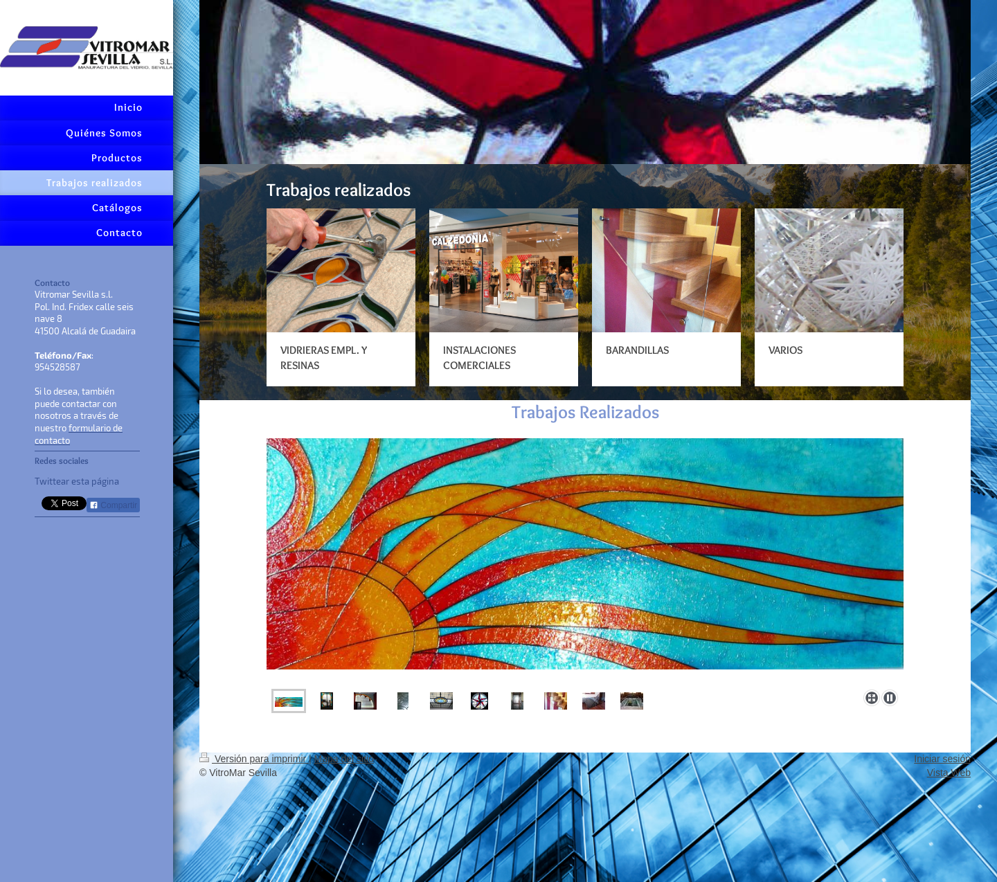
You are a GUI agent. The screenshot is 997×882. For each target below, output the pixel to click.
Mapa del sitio (344, 758)
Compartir (113, 505)
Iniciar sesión (942, 758)
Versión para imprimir (254, 758)
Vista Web (949, 772)
